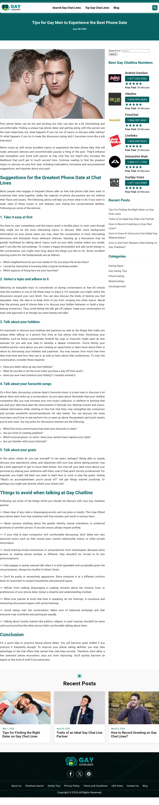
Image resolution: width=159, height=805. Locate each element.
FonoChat (131, 115)
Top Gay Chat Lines (97, 7)
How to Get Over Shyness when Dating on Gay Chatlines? (133, 245)
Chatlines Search (34, 785)
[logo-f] (79, 765)
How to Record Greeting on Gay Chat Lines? (130, 226)
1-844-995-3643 (137, 99)
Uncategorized (117, 286)
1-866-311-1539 (137, 162)
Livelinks (131, 135)
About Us (16, 785)
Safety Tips (54, 785)
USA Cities (117, 785)
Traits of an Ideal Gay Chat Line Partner (131, 219)
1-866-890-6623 (137, 141)
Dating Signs (116, 265)
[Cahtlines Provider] (154, 7)
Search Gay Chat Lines (66, 7)
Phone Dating (116, 276)
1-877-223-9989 (137, 182)
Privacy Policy (72, 785)
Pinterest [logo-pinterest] (88, 774)
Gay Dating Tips (118, 270)
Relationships (116, 281)
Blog (116, 7)
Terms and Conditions (95, 785)
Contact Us (133, 785)
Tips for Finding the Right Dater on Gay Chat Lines (131, 211)
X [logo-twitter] (79, 774)
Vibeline (130, 94)
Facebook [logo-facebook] (70, 774)
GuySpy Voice (134, 177)
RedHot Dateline (136, 73)
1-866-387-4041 (137, 120)
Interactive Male (136, 156)
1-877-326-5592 (137, 78)
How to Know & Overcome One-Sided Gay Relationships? (133, 235)
